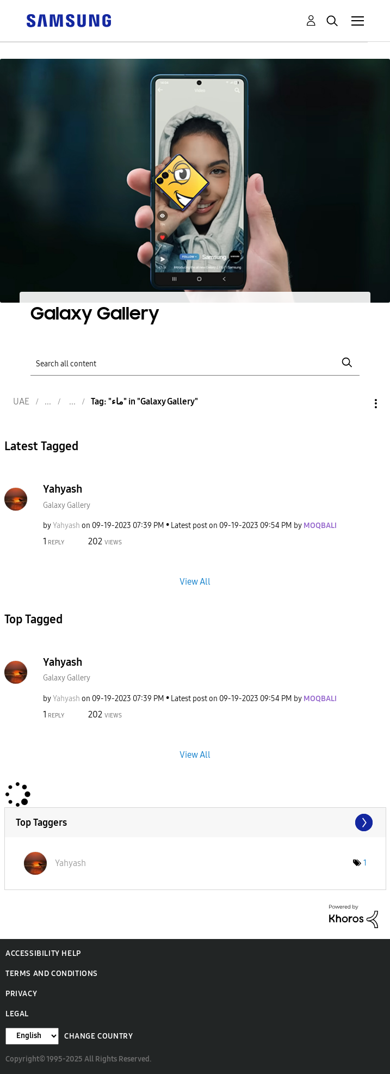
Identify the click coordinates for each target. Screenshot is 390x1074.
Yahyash (62, 488)
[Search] (195, 363)
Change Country (98, 1036)
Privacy (21, 993)
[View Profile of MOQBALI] (320, 525)
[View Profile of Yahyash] (66, 525)
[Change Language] (32, 1036)
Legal (17, 1013)
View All (195, 581)
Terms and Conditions (51, 973)
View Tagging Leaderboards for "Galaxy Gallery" (195, 822)
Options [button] (357, 403)
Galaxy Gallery (66, 505)
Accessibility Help (43, 953)
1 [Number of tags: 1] (365, 863)
